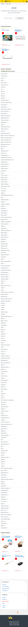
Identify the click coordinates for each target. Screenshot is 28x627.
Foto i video (3, 188)
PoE (2, 391)
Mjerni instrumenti (4, 184)
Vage (2, 290)
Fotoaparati (3, 190)
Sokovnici (3, 336)
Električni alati (3, 179)
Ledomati (3, 314)
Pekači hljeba (3, 325)
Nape (2, 148)
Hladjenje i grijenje (4, 199)
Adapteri (2, 226)
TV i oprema (3, 501)
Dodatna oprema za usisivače (7, 292)
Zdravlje (2, 353)
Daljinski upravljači (4, 508)
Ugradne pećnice (4, 164)
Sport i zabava (4, 470)
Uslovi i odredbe (5, 586)
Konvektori (3, 208)
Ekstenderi (3, 384)
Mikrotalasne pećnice (5, 144)
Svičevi (2, 397)
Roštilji (2, 331)
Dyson (2, 173)
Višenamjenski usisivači (5, 270)
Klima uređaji (4, 48)
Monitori (2, 378)
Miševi (2, 413)
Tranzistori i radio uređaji (6, 102)
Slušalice (3, 408)
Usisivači (3, 351)
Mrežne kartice (4, 389)
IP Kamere (3, 386)
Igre (2, 197)
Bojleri (2, 124)
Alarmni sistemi (4, 73)
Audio (2, 80)
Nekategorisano (4, 360)
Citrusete (3, 305)
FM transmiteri (4, 113)
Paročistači (3, 256)
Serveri (2, 455)
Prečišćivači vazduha (5, 358)
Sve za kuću (3, 477)
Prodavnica (4, 599)
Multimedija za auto (5, 117)
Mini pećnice (3, 146)
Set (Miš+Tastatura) (5, 417)
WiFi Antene (3, 402)
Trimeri (2, 287)
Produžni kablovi (4, 237)
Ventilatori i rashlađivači (5, 221)
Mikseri (2, 318)
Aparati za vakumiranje (5, 301)
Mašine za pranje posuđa (6, 137)
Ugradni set (3, 170)
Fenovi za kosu (4, 175)
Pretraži (19, 18)
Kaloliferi (3, 206)
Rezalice (3, 329)
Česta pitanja (4, 590)
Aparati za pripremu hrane (6, 298)
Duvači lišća (3, 252)
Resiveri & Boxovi (4, 512)
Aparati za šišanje (4, 279)
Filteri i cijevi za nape (5, 186)
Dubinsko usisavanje (5, 250)
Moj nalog (4, 584)
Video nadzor (4, 523)
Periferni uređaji (4, 406)
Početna (2, 3)
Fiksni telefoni (4, 492)
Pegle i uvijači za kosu (5, 285)
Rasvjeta (2, 483)
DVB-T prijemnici (4, 516)
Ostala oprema (4, 76)
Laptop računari (4, 371)
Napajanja (3, 430)
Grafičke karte (4, 426)
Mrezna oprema (4, 380)
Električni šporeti (4, 128)
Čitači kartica (3, 437)
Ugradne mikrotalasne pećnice (7, 159)
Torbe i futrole (4, 375)
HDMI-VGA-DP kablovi (5, 230)
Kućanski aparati (4, 272)
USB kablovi (3, 239)
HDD (2, 439)
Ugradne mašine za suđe (6, 157)
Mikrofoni (3, 95)
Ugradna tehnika (4, 155)
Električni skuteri (4, 472)
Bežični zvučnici (4, 84)
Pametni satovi (4, 499)
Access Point (3, 382)
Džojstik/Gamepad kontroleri (7, 195)
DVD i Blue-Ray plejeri (5, 519)
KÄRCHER (3, 241)
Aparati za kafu (4, 296)
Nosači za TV (3, 510)
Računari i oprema (4, 367)
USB (2, 448)
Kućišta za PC (4, 428)
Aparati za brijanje (4, 276)
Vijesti (3, 603)
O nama (3, 605)
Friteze (2, 307)
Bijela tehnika (3, 122)
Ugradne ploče (4, 166)
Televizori (3, 521)
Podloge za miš (4, 415)
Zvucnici (2, 93)
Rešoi (2, 327)
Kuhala (2, 309)
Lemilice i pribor (4, 181)
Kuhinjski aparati (4, 294)
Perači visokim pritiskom (6, 261)
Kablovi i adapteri (4, 223)
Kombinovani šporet (5, 133)
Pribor (2, 263)
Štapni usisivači (4, 177)
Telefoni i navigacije (5, 488)
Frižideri (2, 131)
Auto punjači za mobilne (6, 109)
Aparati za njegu (4, 274)
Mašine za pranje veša (5, 139)
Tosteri (2, 338)
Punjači (2, 373)
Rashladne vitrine (4, 150)
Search (21, 1)
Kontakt (3, 607)
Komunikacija (3, 474)
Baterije (2, 481)
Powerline (3, 393)
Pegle (2, 259)
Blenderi (2, 303)
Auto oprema (3, 104)
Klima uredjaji (3, 212)
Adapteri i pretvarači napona (7, 479)
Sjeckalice (3, 333)
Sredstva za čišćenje (5, 265)
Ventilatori (3, 452)
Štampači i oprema (5, 457)
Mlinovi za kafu (4, 320)
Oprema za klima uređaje (6, 217)
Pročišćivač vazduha (5, 344)
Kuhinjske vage (4, 312)
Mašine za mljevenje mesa (6, 316)
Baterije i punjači (4, 243)
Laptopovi (3, 369)
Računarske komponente (6, 424)
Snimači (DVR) (4, 527)
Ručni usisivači (4, 349)
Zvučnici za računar (5, 422)
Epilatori (2, 281)
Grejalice (3, 201)
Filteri (2, 347)
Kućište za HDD (4, 441)
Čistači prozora (4, 248)
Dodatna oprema (4, 490)
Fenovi (2, 283)
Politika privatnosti (5, 588)
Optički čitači (3, 433)
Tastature (3, 419)
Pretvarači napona (4, 120)
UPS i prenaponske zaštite (6, 468)
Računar (2, 364)
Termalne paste (4, 450)
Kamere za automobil (5, 115)
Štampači (3, 461)
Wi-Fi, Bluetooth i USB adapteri (7, 400)
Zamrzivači (3, 153)
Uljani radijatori (4, 210)
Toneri (2, 463)
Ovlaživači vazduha (5, 355)
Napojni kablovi (4, 234)
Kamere (2, 525)
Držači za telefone (4, 111)
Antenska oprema (4, 505)
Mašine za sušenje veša (6, 142)
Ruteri (2, 395)
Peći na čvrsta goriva (5, 362)
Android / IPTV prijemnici (6, 514)
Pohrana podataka (5, 435)
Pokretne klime (4, 219)
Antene (2, 503)
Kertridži (2, 459)
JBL (2, 89)
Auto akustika (3, 106)
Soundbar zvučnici (5, 100)
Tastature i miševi (4, 411)
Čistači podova (4, 245)
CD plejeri (3, 87)
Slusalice (3, 91)
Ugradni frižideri (4, 168)
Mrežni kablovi (4, 232)
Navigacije (3, 497)
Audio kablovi (4, 228)
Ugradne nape (4, 161)
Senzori (2, 78)
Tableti (2, 466)
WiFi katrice (3, 404)
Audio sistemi (3, 82)
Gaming (2, 193)
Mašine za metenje (5, 254)
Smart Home (3, 485)
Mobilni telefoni (4, 494)
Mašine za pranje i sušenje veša (7, 135)
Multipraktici (3, 322)
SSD (2, 446)
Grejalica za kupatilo (5, 204)
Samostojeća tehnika (5, 126)
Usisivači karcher (4, 267)
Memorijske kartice (5, 444)
